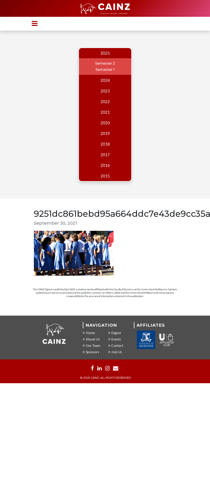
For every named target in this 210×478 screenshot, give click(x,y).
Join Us (115, 352)
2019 (105, 133)
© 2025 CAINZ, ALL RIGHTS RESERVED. (105, 377)
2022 (105, 101)
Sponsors (91, 352)
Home (89, 333)
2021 (105, 112)
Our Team (91, 345)
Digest (114, 333)
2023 (105, 91)
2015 (105, 176)
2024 (105, 80)
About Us (91, 339)
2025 (105, 53)
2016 (105, 165)
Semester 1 (105, 70)
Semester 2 (105, 63)
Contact (115, 345)
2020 (105, 123)
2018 (105, 144)
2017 (105, 154)
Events (114, 339)
